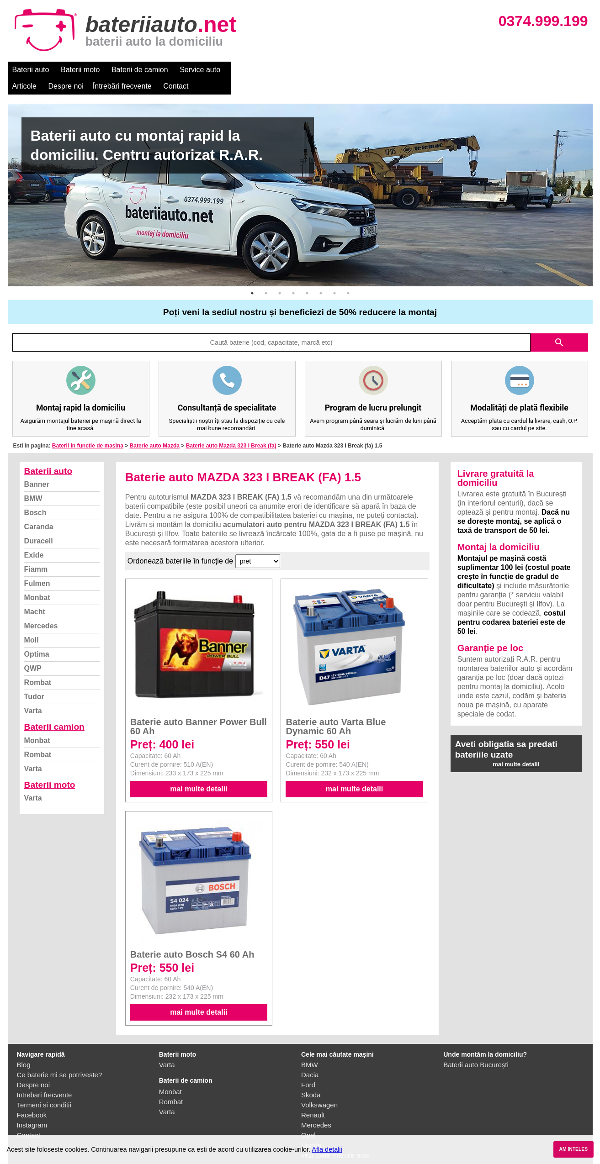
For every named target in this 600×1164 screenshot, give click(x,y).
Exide (34, 538)
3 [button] (279, 276)
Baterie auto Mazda (155, 429)
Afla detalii (327, 1149)
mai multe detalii (198, 772)
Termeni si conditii (44, 1088)
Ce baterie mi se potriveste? (59, 1058)
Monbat (37, 581)
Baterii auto (30, 70)
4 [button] (293, 276)
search (559, 326)
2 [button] (266, 276)
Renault (313, 1098)
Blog (24, 1048)
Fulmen (37, 567)
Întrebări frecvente (342, 70)
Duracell (38, 524)
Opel (308, 1118)
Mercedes (41, 609)
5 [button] (307, 276)
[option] (300, 178)
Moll (31, 623)
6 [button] (320, 276)
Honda (311, 1128)
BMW (33, 482)
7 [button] (334, 276)
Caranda (38, 510)
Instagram (32, 1108)
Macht (34, 595)
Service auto (200, 70)
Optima (36, 638)
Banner (36, 468)
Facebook (32, 1098)
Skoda (311, 1078)
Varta (33, 694)
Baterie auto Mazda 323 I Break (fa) (231, 429)
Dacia (310, 1058)
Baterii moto (80, 70)
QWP (33, 652)
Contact (395, 70)
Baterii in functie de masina (87, 429)
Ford (308, 1068)
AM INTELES (573, 1149)
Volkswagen (319, 1088)
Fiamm (36, 553)
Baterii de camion (140, 70)
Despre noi (285, 70)
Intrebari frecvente (44, 1078)
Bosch (35, 496)
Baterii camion (54, 710)
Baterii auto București (476, 1048)
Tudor (34, 680)
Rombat (38, 666)
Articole (244, 70)
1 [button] (252, 276)
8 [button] (348, 276)
